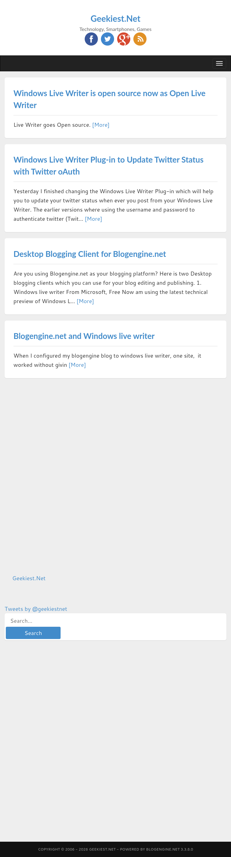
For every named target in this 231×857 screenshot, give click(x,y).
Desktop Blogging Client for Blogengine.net (89, 254)
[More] (101, 125)
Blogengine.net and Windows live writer (84, 336)
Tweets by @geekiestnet (36, 609)
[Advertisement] (50, 476)
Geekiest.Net (115, 18)
